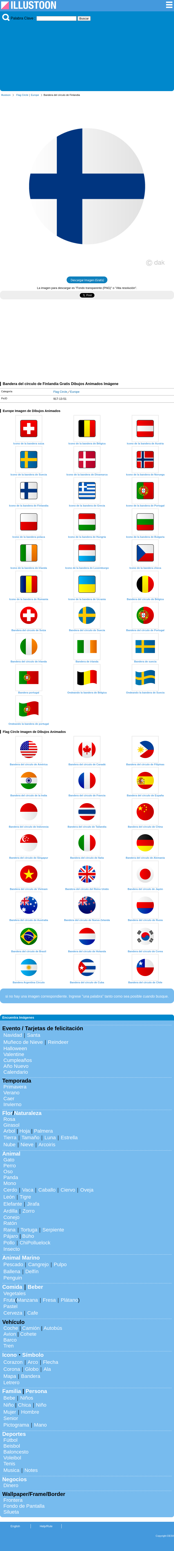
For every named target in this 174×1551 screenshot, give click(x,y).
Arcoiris (47, 1144)
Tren (8, 1346)
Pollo (9, 1243)
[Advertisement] (87, 55)
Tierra (10, 1137)
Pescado (13, 1264)
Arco (33, 1362)
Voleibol (12, 1458)
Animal (11, 1154)
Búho (28, 1236)
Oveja (87, 1190)
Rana (9, 1230)
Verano (11, 1092)
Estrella (69, 1137)
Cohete (28, 1334)
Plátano (69, 1300)
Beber (35, 1287)
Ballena (11, 1271)
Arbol (9, 1131)
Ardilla (10, 1211)
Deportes (14, 1434)
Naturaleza (27, 1113)
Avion (9, 1334)
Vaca (27, 1190)
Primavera (15, 1087)
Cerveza (12, 1313)
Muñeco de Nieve (23, 1042)
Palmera (43, 1131)
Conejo (11, 1217)
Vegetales (14, 1293)
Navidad (12, 1035)
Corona (11, 1369)
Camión (31, 1328)
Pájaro (10, 1236)
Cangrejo (38, 1264)
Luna (50, 1137)
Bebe (9, 1398)
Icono (9, 1355)
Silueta (11, 1512)
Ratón (10, 1223)
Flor (7, 1113)
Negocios (14, 1479)
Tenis (9, 1463)
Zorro (28, 1211)
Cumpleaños (17, 1060)
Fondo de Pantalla (24, 1506)
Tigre (25, 1197)
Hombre (30, 1412)
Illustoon (6, 95)
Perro (9, 1165)
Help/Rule (46, 1526)
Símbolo (33, 1355)
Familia (11, 1391)
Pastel (10, 1306)
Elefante (12, 1204)
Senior (10, 1418)
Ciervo (67, 1190)
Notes (31, 1470)
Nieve (27, 1144)
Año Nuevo (16, 1066)
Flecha (50, 1362)
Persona (36, 1391)
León (9, 1197)
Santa (33, 1035)
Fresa (49, 1300)
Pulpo (60, 1264)
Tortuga (29, 1230)
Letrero (11, 1382)
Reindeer (58, 1042)
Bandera (30, 1376)
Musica (11, 1470)
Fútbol (10, 1440)
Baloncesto (16, 1452)
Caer (8, 1098)
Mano (40, 1425)
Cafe (32, 1313)
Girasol (11, 1125)
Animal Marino (21, 1258)
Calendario (15, 1072)
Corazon (13, 1362)
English (15, 1526)
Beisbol (11, 1446)
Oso (8, 1171)
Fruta (9, 1300)
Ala (47, 1369)
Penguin (12, 1278)
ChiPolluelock (35, 1243)
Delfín (32, 1271)
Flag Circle (22, 95)
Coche (10, 1328)
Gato (8, 1160)
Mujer (9, 1412)
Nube (9, 1144)
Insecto (11, 1249)
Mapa (9, 1376)
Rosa (9, 1119)
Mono (9, 1183)
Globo (32, 1369)
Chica (24, 1405)
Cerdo (10, 1190)
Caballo (47, 1190)
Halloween (15, 1048)
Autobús (53, 1328)
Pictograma (16, 1425)
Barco (10, 1340)
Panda (10, 1177)
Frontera (13, 1500)
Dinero (10, 1485)
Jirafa (33, 1204)
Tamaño (31, 1137)
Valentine (13, 1054)
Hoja (24, 1131)
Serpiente (53, 1230)
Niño (8, 1405)
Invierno (12, 1104)
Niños (26, 1398)
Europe (35, 95)
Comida (12, 1287)
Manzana (27, 1300)
